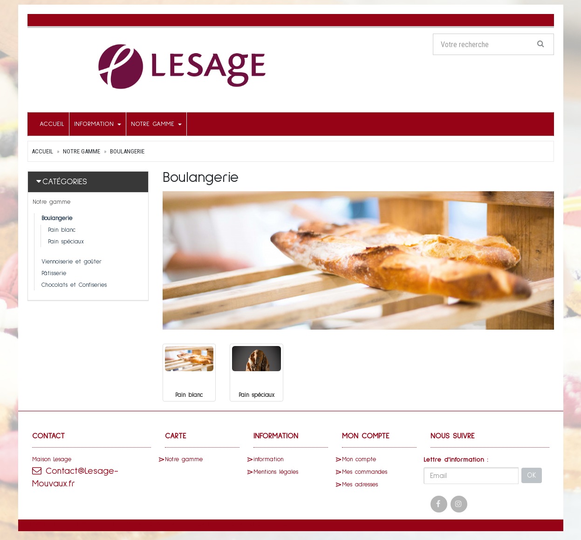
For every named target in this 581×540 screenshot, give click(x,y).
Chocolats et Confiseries (74, 285)
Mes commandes (364, 472)
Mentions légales (275, 472)
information (97, 124)
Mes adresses (360, 484)
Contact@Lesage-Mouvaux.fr (75, 476)
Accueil (52, 124)
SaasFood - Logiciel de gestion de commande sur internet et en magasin (183, 524)
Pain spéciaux (66, 242)
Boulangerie (127, 151)
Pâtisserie (53, 273)
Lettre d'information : (456, 459)
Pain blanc (61, 230)
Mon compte (359, 459)
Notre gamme (156, 124)
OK (531, 475)
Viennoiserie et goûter (71, 262)
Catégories (64, 182)
